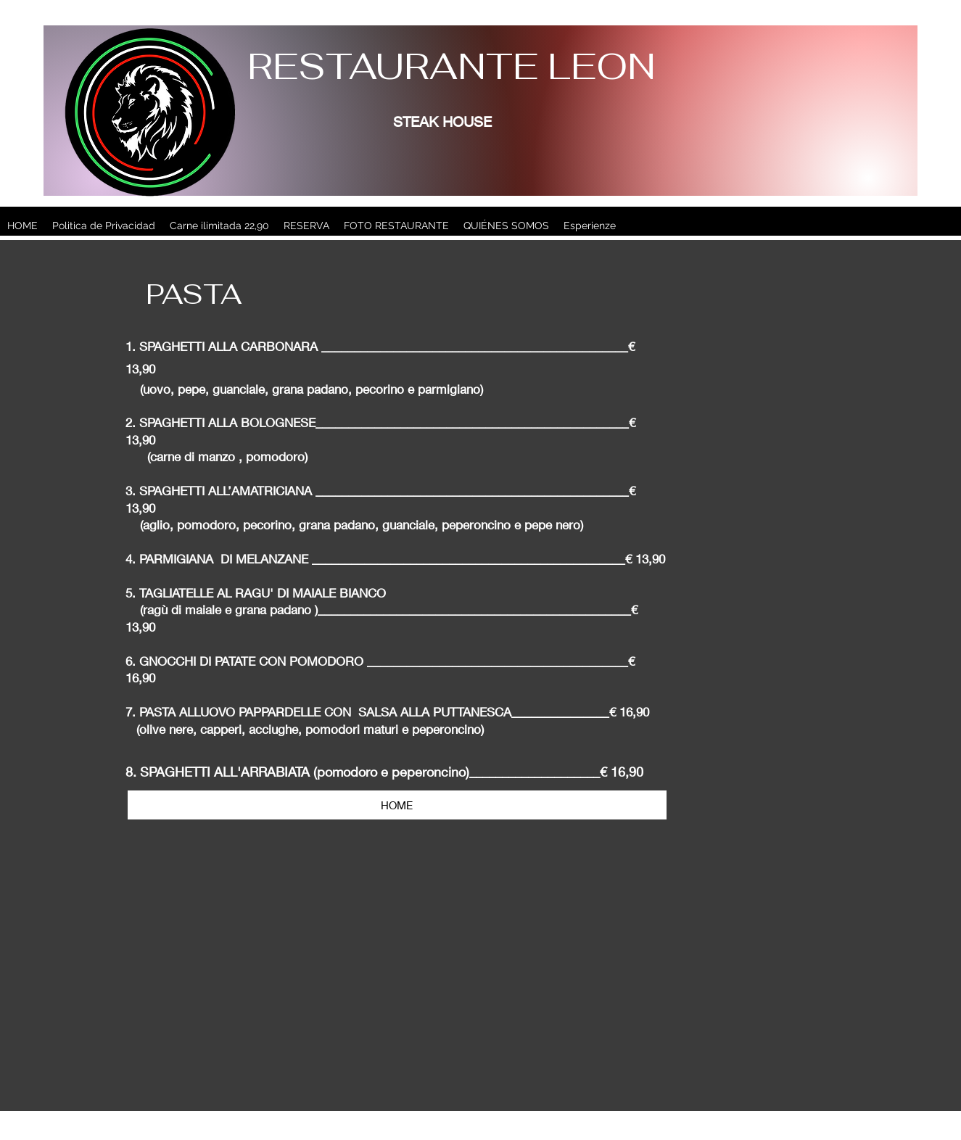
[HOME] (397, 804)
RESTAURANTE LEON (451, 66)
